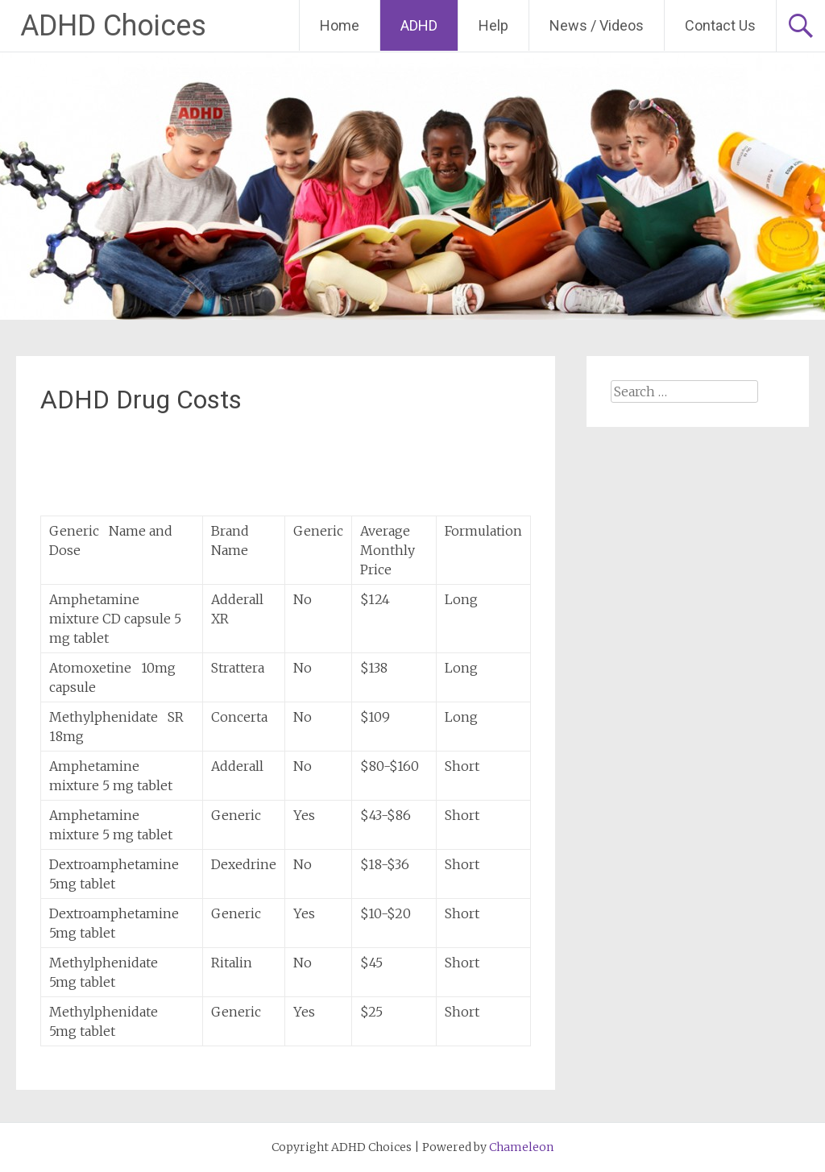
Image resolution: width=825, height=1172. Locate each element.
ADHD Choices (113, 26)
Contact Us (720, 25)
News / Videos (596, 25)
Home (339, 25)
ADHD (418, 25)
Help (493, 25)
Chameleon (521, 1147)
